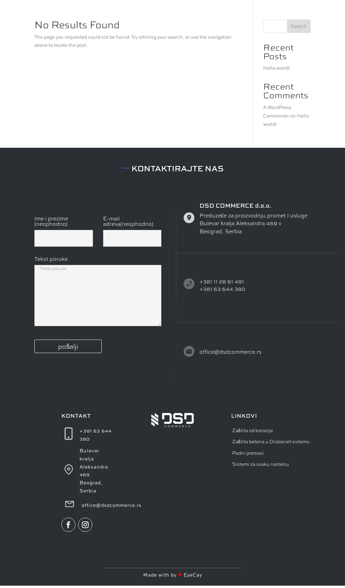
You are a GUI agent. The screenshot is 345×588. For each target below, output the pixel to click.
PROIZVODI (261, 12)
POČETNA (195, 12)
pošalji (68, 346)
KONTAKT (298, 12)
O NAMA (227, 12)
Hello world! (276, 68)
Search (299, 26)
